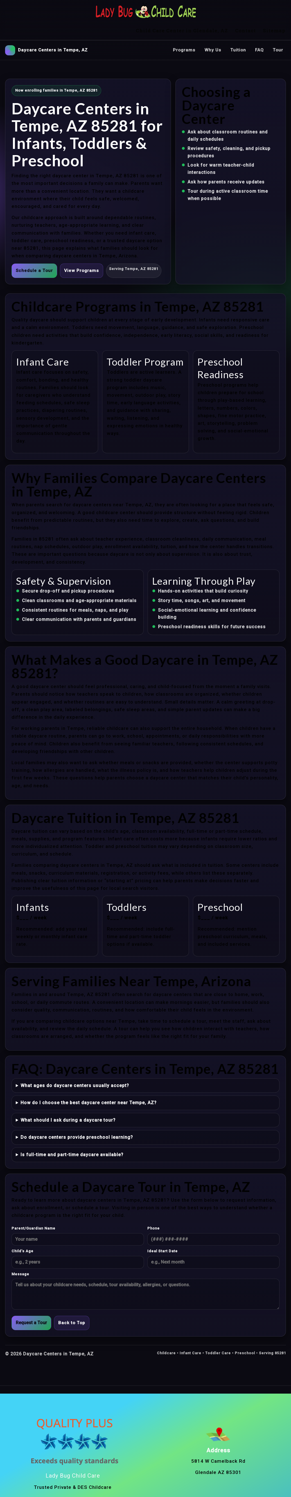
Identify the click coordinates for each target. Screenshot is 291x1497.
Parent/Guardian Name (33, 1208)
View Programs (82, 250)
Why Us (211, 29)
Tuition (237, 29)
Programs (182, 29)
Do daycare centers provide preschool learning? (77, 1116)
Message (20, 1253)
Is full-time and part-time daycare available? (72, 1134)
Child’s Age (22, 1230)
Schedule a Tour (34, 250)
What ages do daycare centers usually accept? (75, 1064)
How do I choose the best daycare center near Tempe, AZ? (89, 1082)
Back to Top (72, 1302)
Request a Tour (31, 1302)
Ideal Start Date (162, 1230)
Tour (277, 29)
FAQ (258, 29)
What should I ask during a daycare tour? (68, 1099)
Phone (153, 1208)
